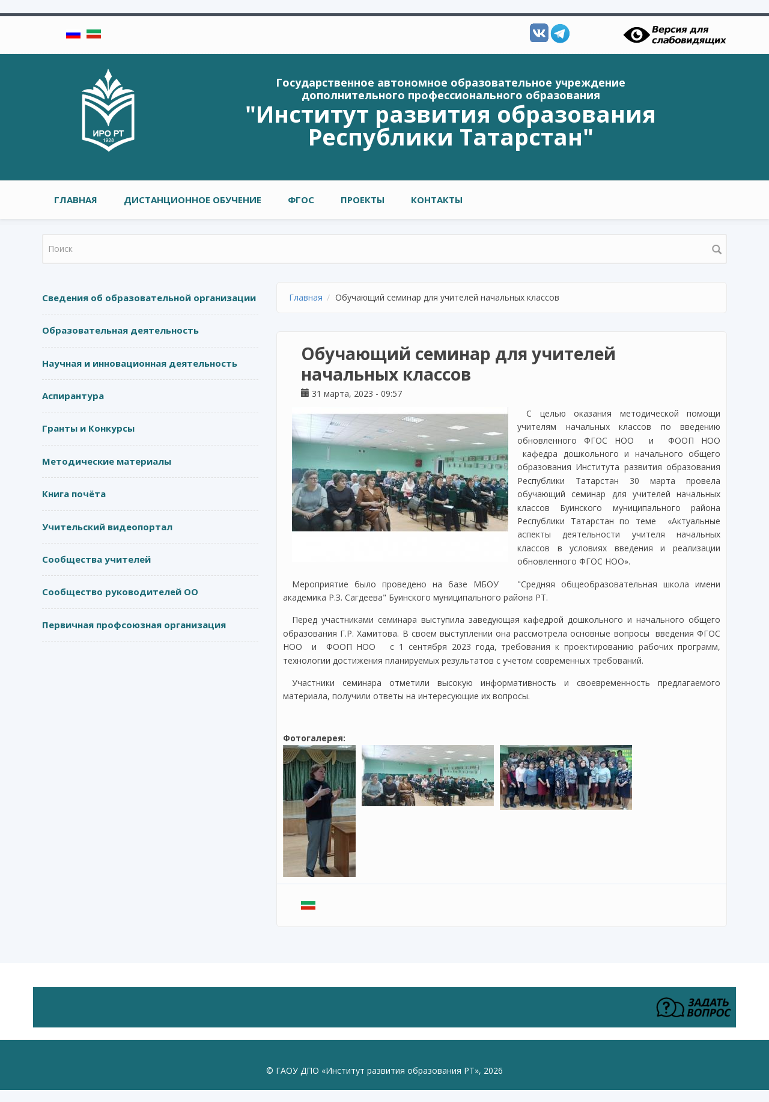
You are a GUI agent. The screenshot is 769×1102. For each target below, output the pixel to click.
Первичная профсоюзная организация (134, 625)
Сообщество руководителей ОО (120, 592)
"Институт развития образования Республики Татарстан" (450, 125)
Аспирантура (73, 396)
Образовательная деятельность (120, 330)
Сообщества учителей (96, 559)
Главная (75, 200)
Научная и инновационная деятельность (139, 363)
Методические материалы (106, 461)
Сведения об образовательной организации (149, 298)
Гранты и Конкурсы (88, 428)
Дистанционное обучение (192, 200)
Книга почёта (74, 494)
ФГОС (301, 200)
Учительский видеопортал (107, 527)
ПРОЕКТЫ (362, 200)
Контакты (437, 200)
